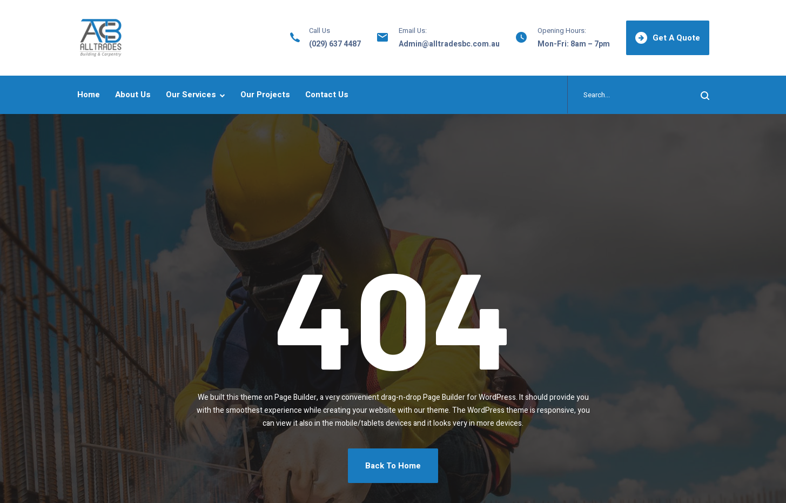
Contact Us (326, 94)
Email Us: (413, 30)
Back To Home (393, 466)
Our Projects (265, 94)
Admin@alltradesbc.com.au (449, 44)
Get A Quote (667, 38)
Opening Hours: (562, 30)
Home (88, 94)
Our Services (191, 94)
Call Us (319, 30)
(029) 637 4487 (335, 44)
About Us (133, 94)
